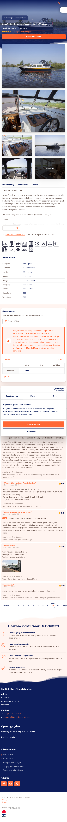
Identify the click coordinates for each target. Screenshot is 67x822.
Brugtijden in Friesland (12, 766)
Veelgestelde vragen (11, 762)
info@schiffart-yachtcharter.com (16, 717)
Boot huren (7, 754)
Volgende (63, 605)
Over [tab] (55, 396)
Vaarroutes (7, 758)
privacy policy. (27, 414)
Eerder (7, 359)
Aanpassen (33, 431)
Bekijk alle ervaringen (22, 31)
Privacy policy (6, 800)
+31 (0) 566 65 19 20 (12, 713)
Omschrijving (8, 184)
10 (53, 605)
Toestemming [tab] (12, 396)
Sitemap (4, 802)
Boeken (35, 184)
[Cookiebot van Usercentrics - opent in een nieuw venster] (53, 389)
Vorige (4, 605)
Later (60, 359)
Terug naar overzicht (15, 18)
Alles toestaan (33, 424)
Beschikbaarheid (34, 36)
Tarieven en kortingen (12, 770)
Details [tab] (33, 396)
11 (58, 605)
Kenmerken (23, 184)
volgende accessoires (15, 234)
